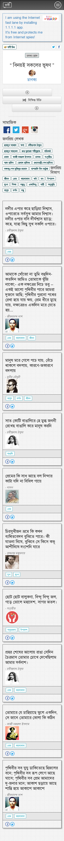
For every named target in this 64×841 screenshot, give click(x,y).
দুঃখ (6, 184)
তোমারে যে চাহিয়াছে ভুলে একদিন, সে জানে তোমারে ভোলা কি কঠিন (31, 715)
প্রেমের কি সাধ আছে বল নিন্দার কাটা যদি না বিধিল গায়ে (28, 478)
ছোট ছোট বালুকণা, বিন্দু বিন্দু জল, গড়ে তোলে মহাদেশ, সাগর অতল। (31, 599)
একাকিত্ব (32, 184)
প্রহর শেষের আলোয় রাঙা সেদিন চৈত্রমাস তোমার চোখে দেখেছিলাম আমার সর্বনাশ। (30, 657)
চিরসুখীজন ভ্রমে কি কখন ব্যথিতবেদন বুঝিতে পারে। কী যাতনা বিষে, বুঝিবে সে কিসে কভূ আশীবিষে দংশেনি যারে (30, 539)
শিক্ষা (14, 184)
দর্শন (15, 190)
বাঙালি (10, 453)
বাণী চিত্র (9, 47)
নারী (42, 184)
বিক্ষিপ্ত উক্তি (32, 100)
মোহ (9, 251)
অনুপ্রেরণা (11, 629)
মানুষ (6, 190)
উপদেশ (50, 178)
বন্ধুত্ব (22, 184)
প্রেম (15, 178)
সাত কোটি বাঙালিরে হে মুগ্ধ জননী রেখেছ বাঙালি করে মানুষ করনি (30, 423)
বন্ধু (22, 190)
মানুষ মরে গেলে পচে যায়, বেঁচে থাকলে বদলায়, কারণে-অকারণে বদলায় (29, 365)
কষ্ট (35, 178)
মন (42, 178)
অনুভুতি (51, 184)
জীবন (6, 178)
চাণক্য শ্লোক (32, 55)
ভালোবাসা (25, 178)
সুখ (8, 574)
